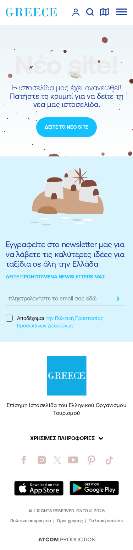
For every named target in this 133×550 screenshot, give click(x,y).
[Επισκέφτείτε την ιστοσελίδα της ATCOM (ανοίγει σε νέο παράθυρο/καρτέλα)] (66, 540)
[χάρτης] (104, 12)
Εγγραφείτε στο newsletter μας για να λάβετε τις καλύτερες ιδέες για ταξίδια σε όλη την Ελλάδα (65, 254)
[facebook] (24, 460)
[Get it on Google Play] (94, 488)
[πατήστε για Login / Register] (76, 12)
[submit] (118, 298)
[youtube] (73, 460)
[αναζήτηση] (89, 12)
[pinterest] (91, 460)
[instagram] (42, 460)
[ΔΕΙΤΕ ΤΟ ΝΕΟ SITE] (66, 127)
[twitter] (57, 460)
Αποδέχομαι (54, 322)
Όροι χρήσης (70, 520)
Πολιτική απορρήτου (30, 520)
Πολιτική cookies (106, 520)
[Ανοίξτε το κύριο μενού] (121, 12)
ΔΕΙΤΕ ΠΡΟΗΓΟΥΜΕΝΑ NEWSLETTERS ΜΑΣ (55, 276)
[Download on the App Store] (39, 488)
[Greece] (31, 12)
